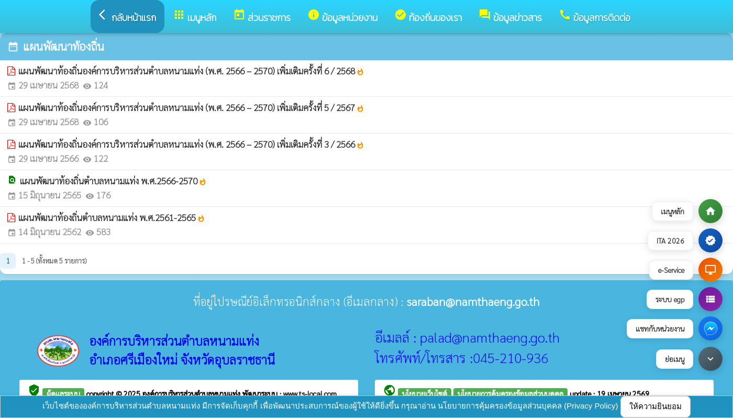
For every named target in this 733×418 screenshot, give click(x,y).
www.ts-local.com (310, 393)
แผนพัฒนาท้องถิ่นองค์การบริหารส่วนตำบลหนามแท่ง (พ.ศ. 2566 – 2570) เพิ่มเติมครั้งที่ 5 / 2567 (191, 107)
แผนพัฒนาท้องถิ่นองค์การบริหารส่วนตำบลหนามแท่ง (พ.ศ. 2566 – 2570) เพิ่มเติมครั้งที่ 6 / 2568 (191, 70)
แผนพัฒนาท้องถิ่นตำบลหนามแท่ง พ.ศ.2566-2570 (113, 180)
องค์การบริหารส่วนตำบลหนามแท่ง (192, 393)
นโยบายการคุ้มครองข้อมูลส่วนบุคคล (510, 393)
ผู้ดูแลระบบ (63, 393)
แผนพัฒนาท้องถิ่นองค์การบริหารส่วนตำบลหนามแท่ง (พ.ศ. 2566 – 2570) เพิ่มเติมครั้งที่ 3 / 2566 (191, 144)
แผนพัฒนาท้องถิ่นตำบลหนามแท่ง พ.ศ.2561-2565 (111, 217)
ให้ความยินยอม (655, 406)
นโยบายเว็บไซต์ (424, 393)
